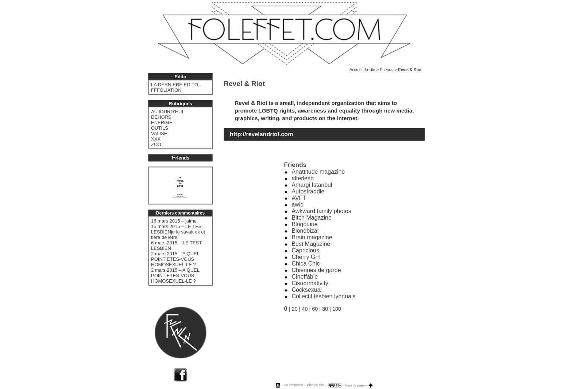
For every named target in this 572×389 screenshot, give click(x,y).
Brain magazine (311, 237)
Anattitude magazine (318, 172)
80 (325, 309)
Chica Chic (305, 263)
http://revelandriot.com (261, 134)
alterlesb (302, 178)
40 (305, 309)
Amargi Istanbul (311, 185)
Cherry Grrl (305, 257)
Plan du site (315, 385)
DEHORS (161, 117)
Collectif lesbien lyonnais (323, 296)
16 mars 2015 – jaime (174, 221)
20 (295, 309)
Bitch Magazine (311, 218)
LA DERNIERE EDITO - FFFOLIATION (176, 87)
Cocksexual (306, 290)
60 (315, 309)
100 (336, 309)
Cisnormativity (309, 283)
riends (180, 158)
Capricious (305, 250)
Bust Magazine (310, 244)
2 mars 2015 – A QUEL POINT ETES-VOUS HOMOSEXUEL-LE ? (175, 259)
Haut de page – (359, 385)
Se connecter (293, 385)
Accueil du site (362, 69)
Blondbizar (305, 231)
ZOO (156, 144)
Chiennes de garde (316, 270)
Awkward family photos (321, 211)
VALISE (159, 133)
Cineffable (304, 277)
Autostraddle (307, 191)
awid (297, 204)
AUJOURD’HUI (167, 111)
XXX (156, 139)
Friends (386, 69)
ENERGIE (162, 122)
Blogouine (304, 224)
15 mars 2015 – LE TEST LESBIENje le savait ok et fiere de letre (178, 232)
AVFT (298, 198)
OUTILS (159, 128)
